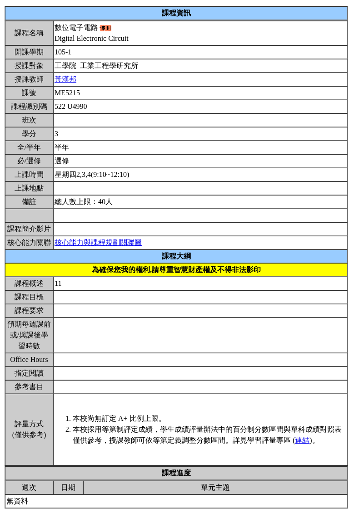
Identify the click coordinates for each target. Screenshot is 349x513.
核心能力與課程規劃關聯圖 (98, 242)
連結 (302, 440)
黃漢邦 (65, 79)
